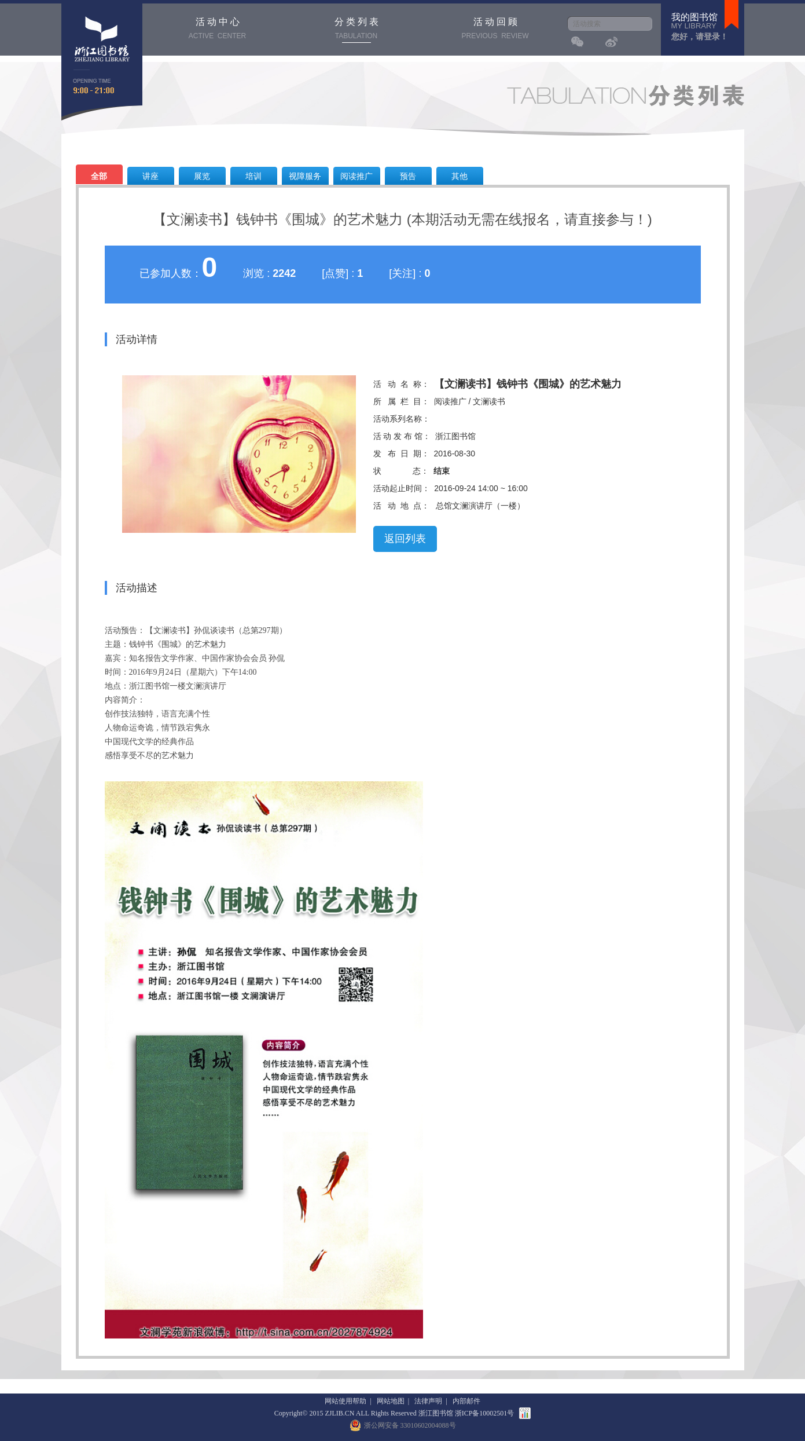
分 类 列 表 (356, 30)
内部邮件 (466, 1401)
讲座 (150, 176)
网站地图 (391, 1401)
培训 (253, 176)
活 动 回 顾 (495, 30)
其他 (459, 176)
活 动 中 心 (217, 30)
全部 (99, 176)
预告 (408, 176)
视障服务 (305, 176)
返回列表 (405, 538)
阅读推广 (356, 176)
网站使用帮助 (345, 1401)
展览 (202, 176)
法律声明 (428, 1401)
